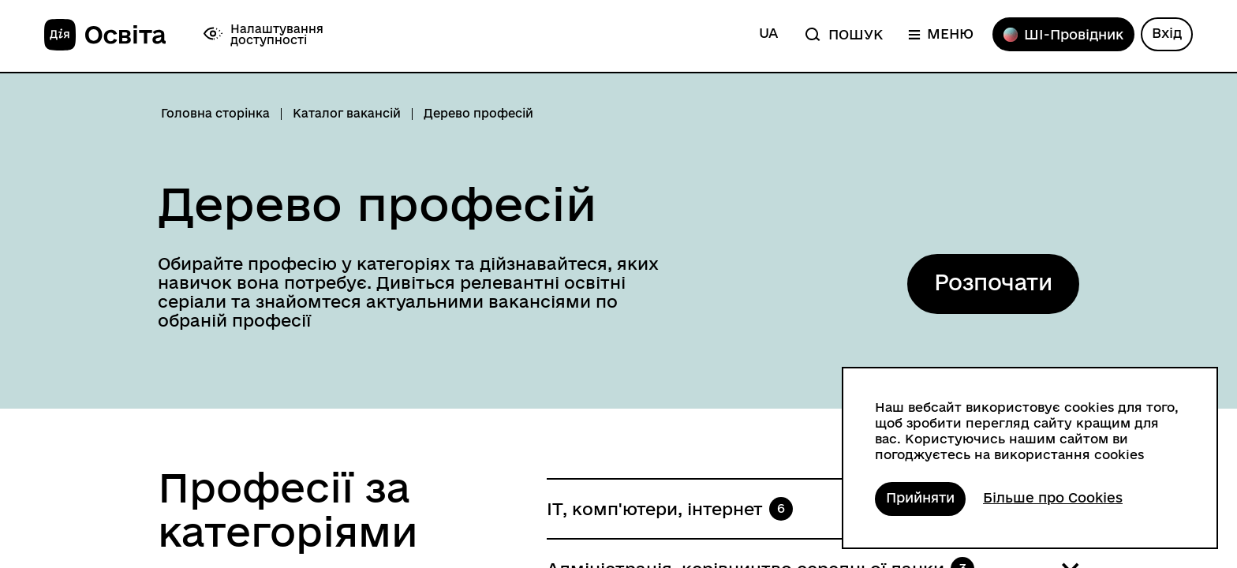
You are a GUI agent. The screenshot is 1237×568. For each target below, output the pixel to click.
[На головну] (105, 34)
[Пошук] (843, 34)
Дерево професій (377, 203)
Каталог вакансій (347, 113)
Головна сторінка (215, 113)
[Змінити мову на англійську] (768, 34)
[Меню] (941, 34)
